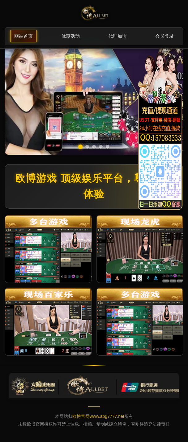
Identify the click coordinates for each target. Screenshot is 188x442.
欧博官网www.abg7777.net (98, 416)
